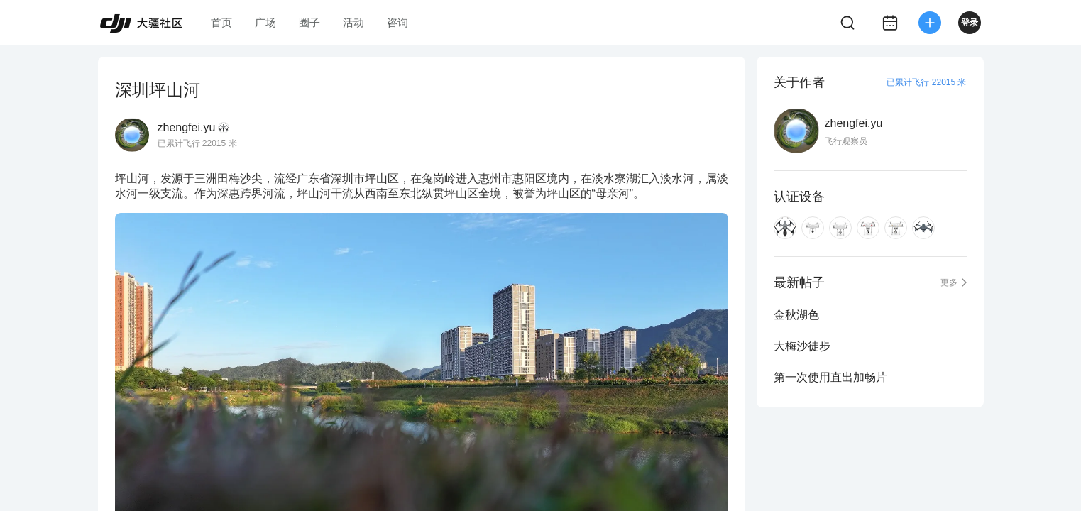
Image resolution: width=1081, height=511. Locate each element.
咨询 (397, 22)
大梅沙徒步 (802, 346)
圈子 (309, 22)
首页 (221, 22)
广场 (265, 22)
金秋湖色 (796, 315)
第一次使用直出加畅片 (830, 377)
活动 (353, 22)
